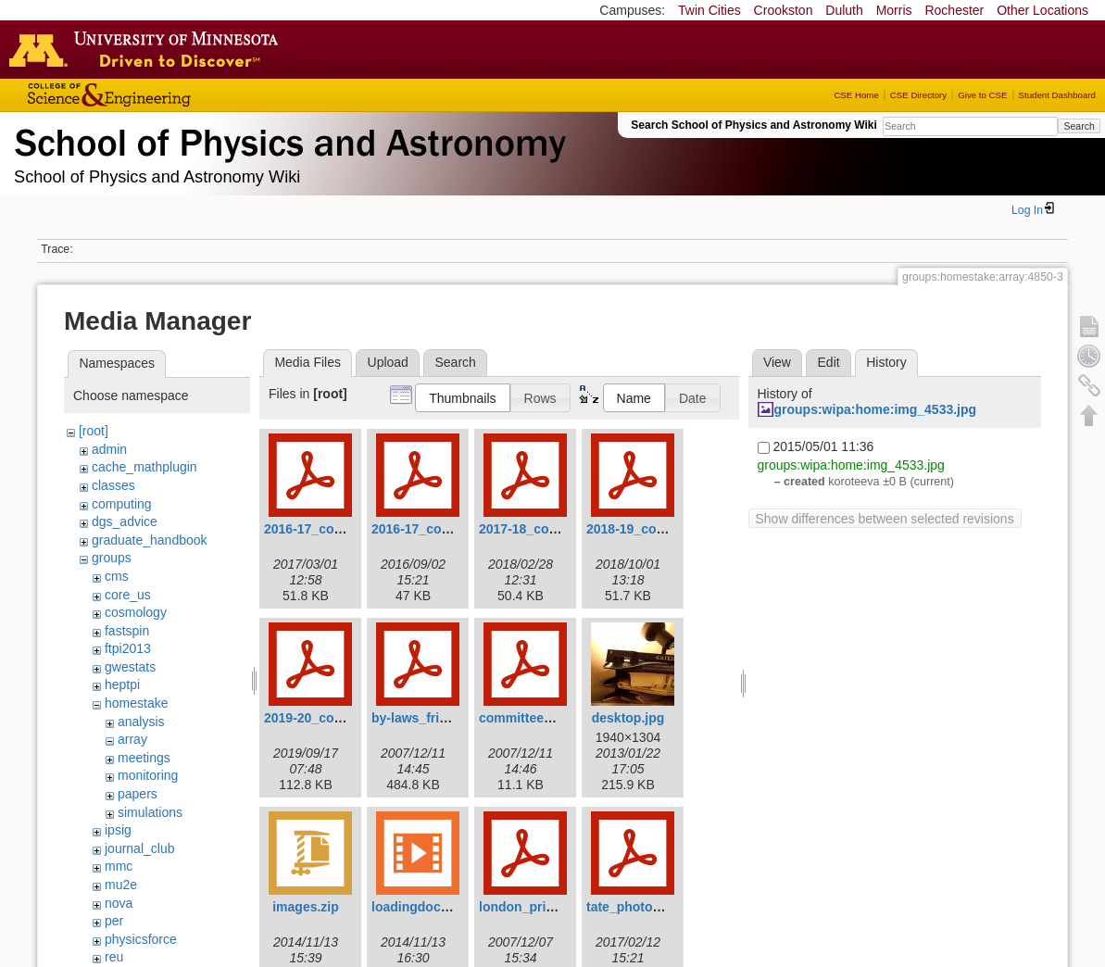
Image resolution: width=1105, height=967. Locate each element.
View (777, 362)
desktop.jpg (628, 717)
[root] (93, 430)
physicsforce (141, 939)
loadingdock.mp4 (424, 906)
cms (117, 576)
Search (1078, 126)
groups (112, 557)
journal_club (140, 848)
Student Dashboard (1057, 95)
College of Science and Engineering (167, 95)
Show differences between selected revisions (885, 518)
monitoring (148, 775)
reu (114, 956)
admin (109, 449)
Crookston (783, 10)
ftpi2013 (128, 648)
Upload (388, 362)
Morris (894, 10)
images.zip (305, 906)
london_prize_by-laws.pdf (558, 906)
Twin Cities (709, 10)
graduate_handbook (149, 540)
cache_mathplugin (144, 466)
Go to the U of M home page (148, 49)
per (114, 920)
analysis (141, 721)
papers (137, 793)
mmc (118, 866)
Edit (829, 362)
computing (122, 503)
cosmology (136, 612)
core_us (128, 594)
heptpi (122, 684)
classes (113, 485)
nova (118, 903)
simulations (150, 812)
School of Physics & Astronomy (287, 139)
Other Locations (1042, 10)
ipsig (118, 830)
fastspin (127, 630)
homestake (136, 703)
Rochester (954, 10)
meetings (144, 757)
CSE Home (856, 95)
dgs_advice (124, 521)
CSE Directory (918, 95)
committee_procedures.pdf (562, 717)
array (132, 739)
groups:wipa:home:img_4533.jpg (875, 409)
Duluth (843, 10)
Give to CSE (982, 95)
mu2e (121, 884)
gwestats (130, 666)
